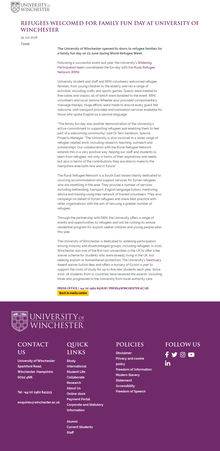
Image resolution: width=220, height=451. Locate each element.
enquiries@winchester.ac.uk (39, 402)
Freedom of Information (134, 369)
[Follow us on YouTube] (192, 354)
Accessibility (125, 386)
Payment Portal (78, 399)
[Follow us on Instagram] (183, 354)
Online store (76, 394)
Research (74, 383)
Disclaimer (124, 353)
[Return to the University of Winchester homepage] (110, 321)
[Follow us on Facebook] (168, 354)
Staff (70, 432)
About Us (74, 388)
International (76, 366)
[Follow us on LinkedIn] (168, 363)
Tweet (25, 44)
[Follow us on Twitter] (175, 354)
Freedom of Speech (131, 391)
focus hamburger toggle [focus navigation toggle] (202, 8)
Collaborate (76, 377)
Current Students (80, 427)
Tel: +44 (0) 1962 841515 (35, 392)
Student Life (76, 372)
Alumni (72, 421)
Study (71, 361)
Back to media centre (73, 293)
